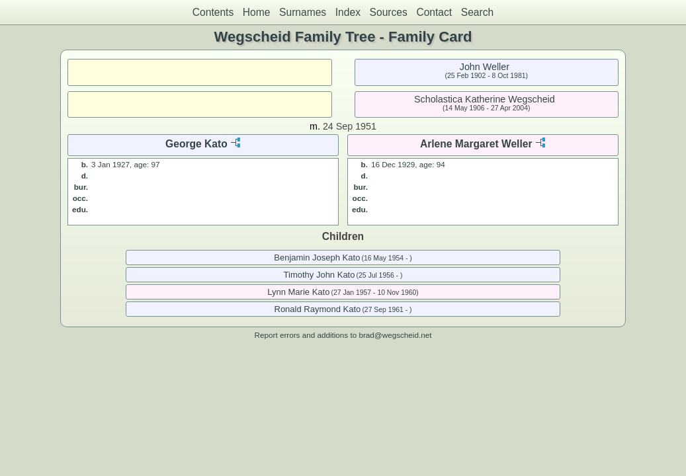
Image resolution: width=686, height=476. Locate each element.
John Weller (484, 66)
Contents (213, 12)
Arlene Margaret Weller (476, 143)
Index (348, 12)
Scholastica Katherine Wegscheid (484, 99)
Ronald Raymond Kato (318, 309)
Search (477, 12)
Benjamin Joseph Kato (317, 257)
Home (257, 12)
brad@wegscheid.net (395, 335)
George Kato (196, 143)
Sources (388, 12)
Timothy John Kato (319, 275)
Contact (434, 12)
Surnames (302, 12)
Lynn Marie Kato (298, 292)
